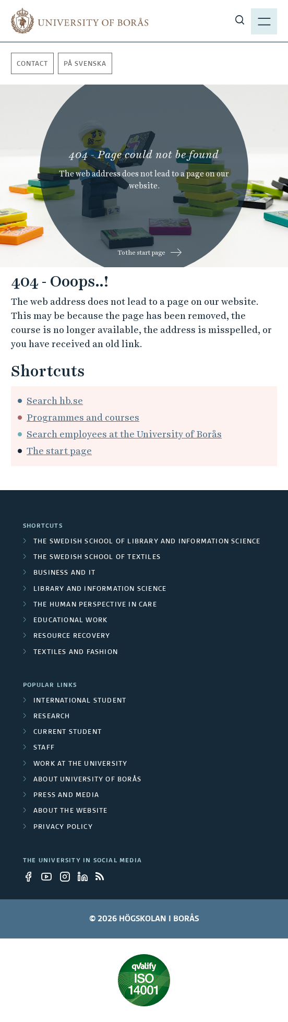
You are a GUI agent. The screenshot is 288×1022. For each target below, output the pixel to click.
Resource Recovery (71, 636)
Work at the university (80, 764)
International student (79, 701)
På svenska (85, 64)
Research (51, 716)
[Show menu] (264, 21)
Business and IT (64, 573)
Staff (44, 748)
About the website (70, 811)
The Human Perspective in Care (95, 605)
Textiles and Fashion (75, 652)
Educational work (70, 620)
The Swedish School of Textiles (97, 557)
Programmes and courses (83, 417)
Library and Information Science (99, 589)
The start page (59, 450)
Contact (32, 64)
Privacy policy (63, 827)
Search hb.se (55, 400)
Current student (67, 732)
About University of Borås (87, 779)
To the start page (141, 252)
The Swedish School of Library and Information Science (147, 541)
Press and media (66, 795)
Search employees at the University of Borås (124, 434)
